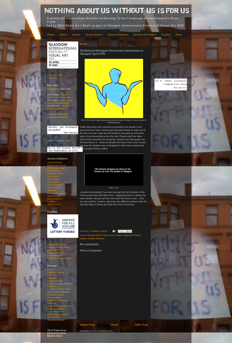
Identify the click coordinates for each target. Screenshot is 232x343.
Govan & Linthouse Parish (58, 289)
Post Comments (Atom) (102, 331)
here (116, 188)
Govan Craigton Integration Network (125, 235)
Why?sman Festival (56, 320)
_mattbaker (94, 231)
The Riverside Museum (57, 314)
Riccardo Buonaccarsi (57, 193)
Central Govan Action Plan (59, 258)
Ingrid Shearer (53, 179)
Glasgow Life (53, 250)
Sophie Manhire (54, 196)
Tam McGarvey (54, 204)
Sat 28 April (52, 89)
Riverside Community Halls (59, 306)
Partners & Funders (144, 34)
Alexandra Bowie (94, 235)
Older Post (141, 324)
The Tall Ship (53, 317)
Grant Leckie (53, 176)
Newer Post (87, 324)
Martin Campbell (54, 188)
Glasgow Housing (55, 281)
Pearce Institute (54, 297)
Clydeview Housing (55, 272)
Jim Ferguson (53, 182)
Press (179, 34)
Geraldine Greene (55, 173)
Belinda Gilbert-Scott (56, 165)
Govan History (94, 34)
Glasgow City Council (56, 244)
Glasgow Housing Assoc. (58, 247)
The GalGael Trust (55, 312)
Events (76, 34)
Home (51, 34)
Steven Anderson (54, 199)
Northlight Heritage (55, 295)
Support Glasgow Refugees (92, 238)
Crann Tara (52, 275)
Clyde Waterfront (54, 255)
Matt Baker (52, 190)
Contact (166, 34)
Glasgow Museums (55, 253)
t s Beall (50, 201)
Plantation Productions (57, 300)
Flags (105, 235)
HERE (68, 141)
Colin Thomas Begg (56, 168)
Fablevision (52, 278)
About (63, 34)
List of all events (59, 117)
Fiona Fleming (53, 171)
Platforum (51, 303)
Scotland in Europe (55, 309)
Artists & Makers (118, 34)
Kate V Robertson (55, 185)
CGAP (50, 269)
